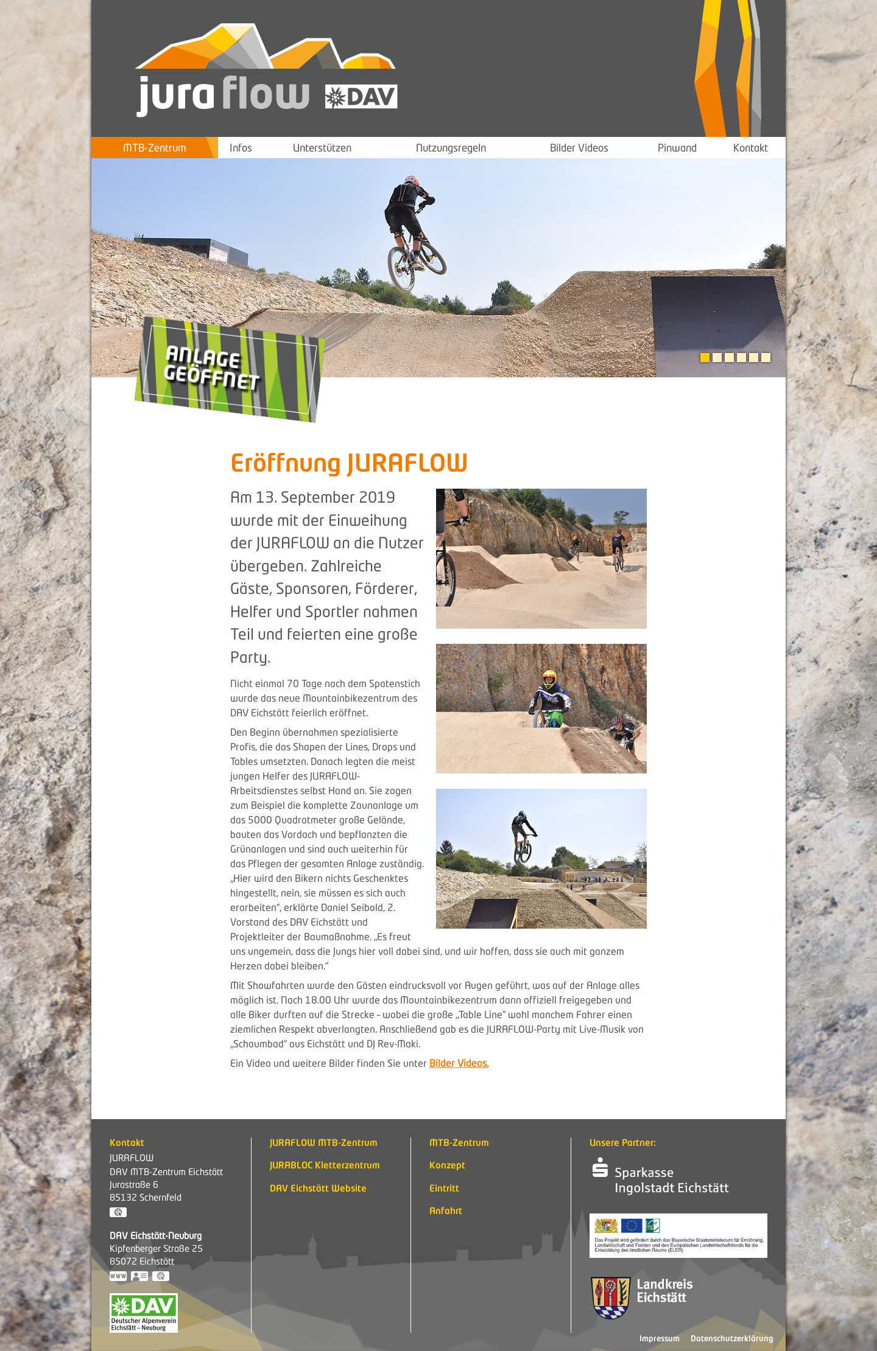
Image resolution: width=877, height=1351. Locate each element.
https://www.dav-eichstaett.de (119, 1277)
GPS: (119, 1213)
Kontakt (750, 147)
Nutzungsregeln (451, 147)
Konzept (447, 1166)
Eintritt (444, 1189)
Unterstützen (322, 147)
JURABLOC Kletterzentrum (325, 1166)
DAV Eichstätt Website (318, 1189)
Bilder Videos (579, 147)
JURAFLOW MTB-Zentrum (324, 1143)
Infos (241, 147)
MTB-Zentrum (154, 147)
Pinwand (677, 147)
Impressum (659, 1339)
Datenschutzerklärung (732, 1339)
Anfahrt (445, 1212)
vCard (140, 1277)
